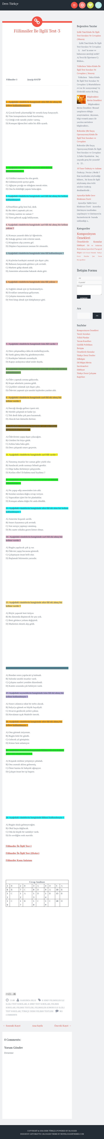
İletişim (80, 348)
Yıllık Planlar (83, 337)
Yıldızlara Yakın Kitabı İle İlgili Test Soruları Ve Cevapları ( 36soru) (89, 70)
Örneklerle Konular (89, 241)
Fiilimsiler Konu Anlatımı (19, 860)
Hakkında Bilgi (28, 1000)
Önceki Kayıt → (62, 1025)
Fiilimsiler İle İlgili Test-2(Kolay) (22, 853)
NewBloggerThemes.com (72, 1134)
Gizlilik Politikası (84, 344)
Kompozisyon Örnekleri (86, 236)
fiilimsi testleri (25, 1007)
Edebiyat (81, 245)
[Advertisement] (37, 54)
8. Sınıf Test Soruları (39, 1003)
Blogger (73, 1130)
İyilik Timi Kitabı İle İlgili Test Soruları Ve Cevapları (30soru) (89, 35)
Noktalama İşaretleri (85, 249)
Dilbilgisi (81, 359)
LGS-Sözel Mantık (89, 253)
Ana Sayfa (37, 1025)
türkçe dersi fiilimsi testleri (37, 1011)
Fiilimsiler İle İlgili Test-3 (37, 31)
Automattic (36, 1134)
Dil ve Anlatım (94, 245)
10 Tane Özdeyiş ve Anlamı (89, 168)
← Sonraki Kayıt (11, 1025)
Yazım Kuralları (84, 341)
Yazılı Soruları (83, 334)
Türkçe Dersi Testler (86, 355)
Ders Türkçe (10, 4)
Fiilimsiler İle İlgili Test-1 (19, 845)
